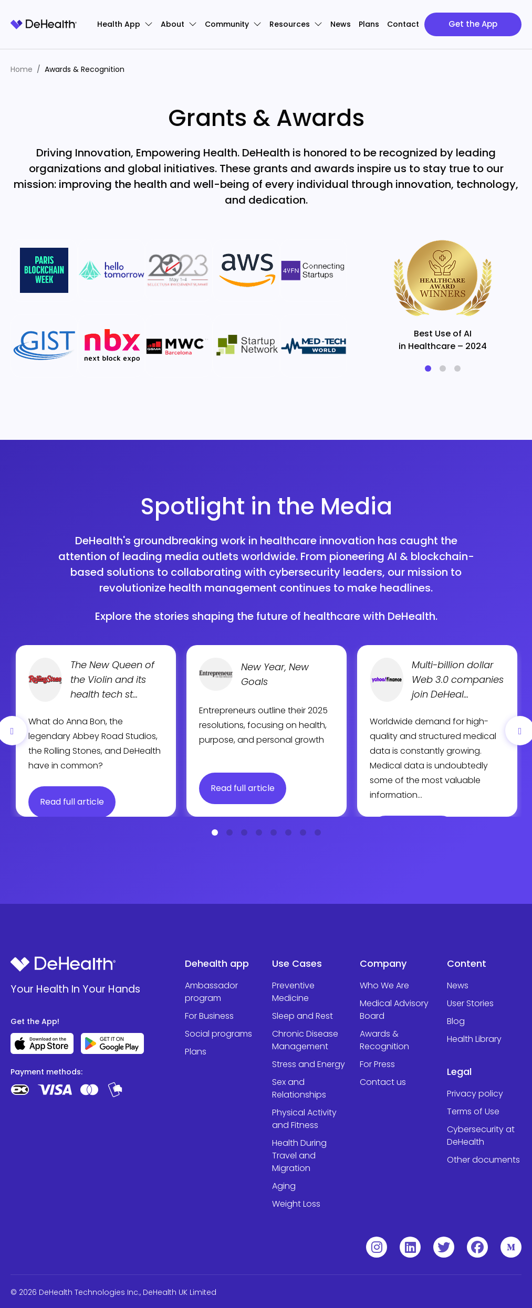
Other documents (483, 1160)
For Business (209, 1016)
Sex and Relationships (299, 1088)
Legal (459, 1071)
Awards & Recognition (384, 1040)
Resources (295, 24)
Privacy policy (475, 1094)
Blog (456, 1021)
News (340, 24)
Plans (369, 24)
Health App (125, 24)
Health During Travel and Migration (299, 1155)
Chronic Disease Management (305, 1040)
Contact (403, 24)
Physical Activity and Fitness (304, 1118)
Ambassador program (211, 991)
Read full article (72, 802)
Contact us (383, 1082)
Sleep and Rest (302, 1016)
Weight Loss (296, 1204)
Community (233, 24)
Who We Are (384, 985)
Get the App (472, 23)
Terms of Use (473, 1111)
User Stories (470, 1003)
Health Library (474, 1039)
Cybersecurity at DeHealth (481, 1135)
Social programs (218, 1034)
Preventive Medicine (293, 991)
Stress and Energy (308, 1064)
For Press (377, 1064)
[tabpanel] (442, 291)
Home (22, 69)
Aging (284, 1186)
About (179, 24)
